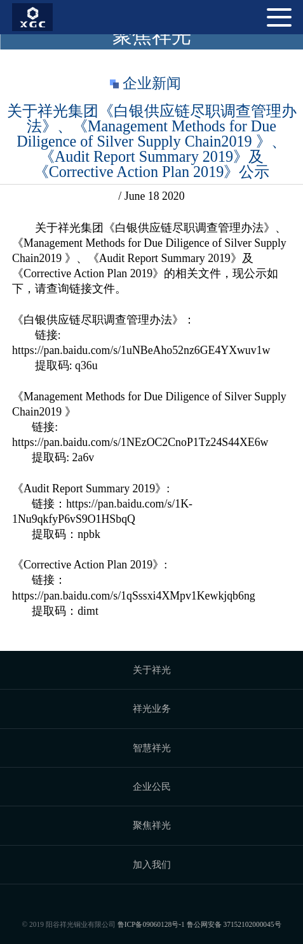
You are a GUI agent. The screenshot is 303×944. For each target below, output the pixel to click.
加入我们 (152, 864)
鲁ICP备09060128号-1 (151, 924)
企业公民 (152, 786)
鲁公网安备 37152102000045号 (234, 924)
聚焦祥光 (152, 825)
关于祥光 (152, 669)
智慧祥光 (152, 747)
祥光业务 (152, 708)
